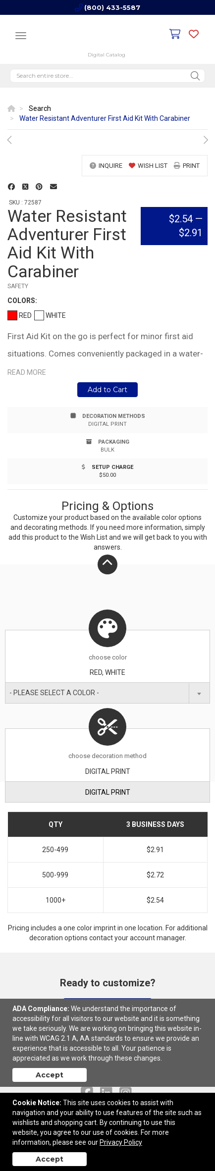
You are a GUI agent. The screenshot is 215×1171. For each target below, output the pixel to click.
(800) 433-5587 (112, 7)
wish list (148, 165)
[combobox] (107, 693)
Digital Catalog (106, 54)
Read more (26, 372)
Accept (49, 1074)
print (187, 165)
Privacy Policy (121, 1142)
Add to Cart (107, 389)
